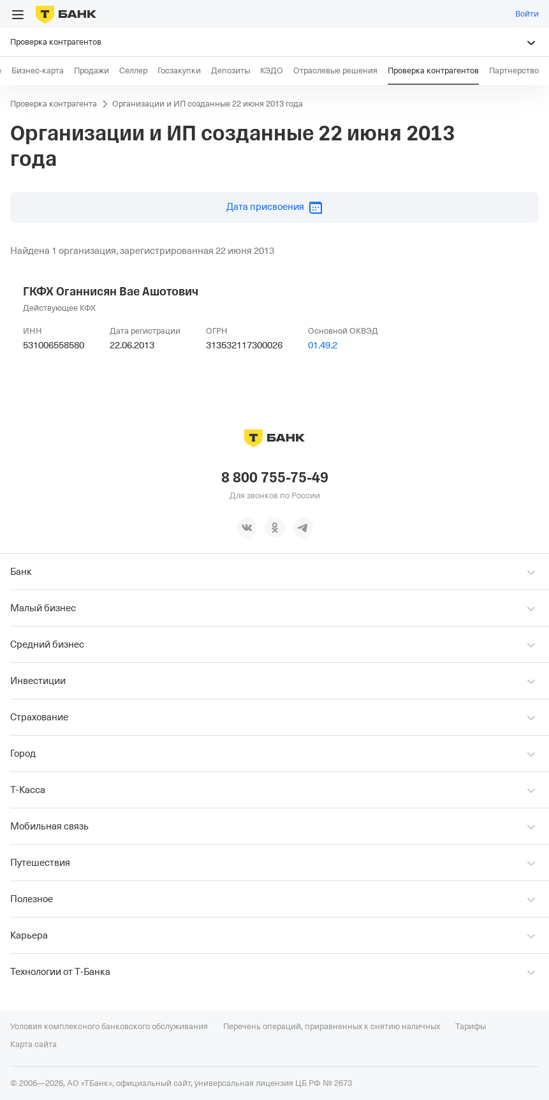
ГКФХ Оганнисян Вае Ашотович (110, 291)
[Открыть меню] (18, 14)
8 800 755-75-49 (274, 478)
